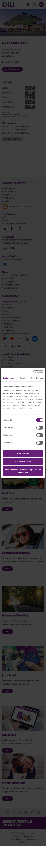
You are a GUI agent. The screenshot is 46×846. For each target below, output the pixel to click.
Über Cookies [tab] (37, 378)
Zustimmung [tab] (8, 378)
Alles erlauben (23, 454)
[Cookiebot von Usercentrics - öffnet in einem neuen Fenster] (32, 371)
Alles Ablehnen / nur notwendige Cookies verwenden (23, 471)
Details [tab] (23, 378)
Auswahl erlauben (23, 462)
